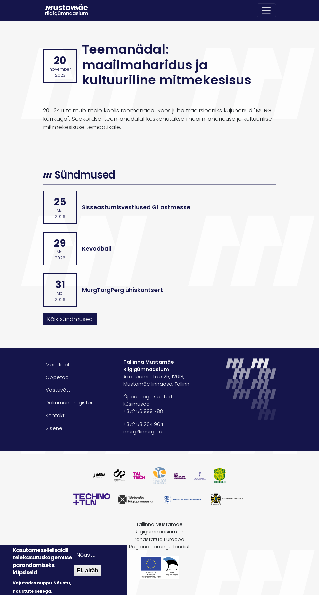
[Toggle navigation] (266, 10)
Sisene (54, 428)
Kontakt (55, 415)
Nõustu (86, 555)
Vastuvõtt (58, 390)
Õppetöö (57, 377)
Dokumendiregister (69, 402)
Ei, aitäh (87, 570)
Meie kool (57, 364)
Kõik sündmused (70, 319)
